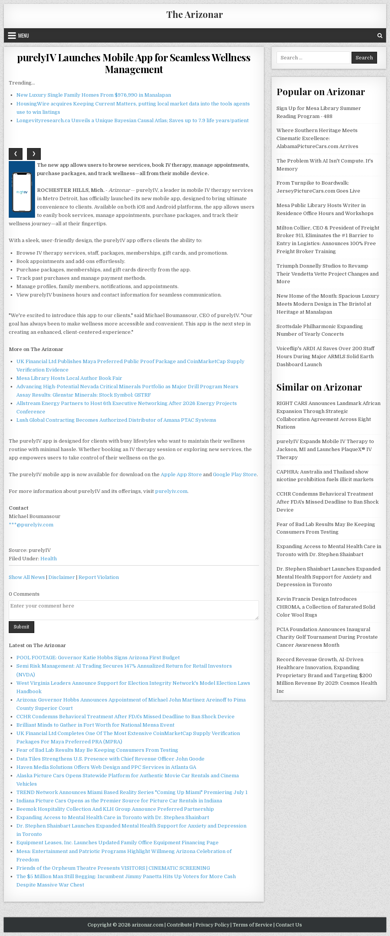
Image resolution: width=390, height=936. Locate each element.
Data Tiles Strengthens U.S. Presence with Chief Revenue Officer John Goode (110, 759)
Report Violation (98, 577)
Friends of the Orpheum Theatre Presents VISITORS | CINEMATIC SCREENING (113, 868)
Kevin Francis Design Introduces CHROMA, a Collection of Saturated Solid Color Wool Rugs (326, 607)
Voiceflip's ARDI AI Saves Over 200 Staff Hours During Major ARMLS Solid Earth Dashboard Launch (325, 356)
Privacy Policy (212, 925)
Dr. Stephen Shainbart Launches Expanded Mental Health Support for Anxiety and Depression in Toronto (328, 577)
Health (48, 558)
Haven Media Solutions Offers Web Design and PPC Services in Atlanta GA (106, 767)
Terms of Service (252, 925)
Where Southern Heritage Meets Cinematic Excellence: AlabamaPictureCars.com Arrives (317, 138)
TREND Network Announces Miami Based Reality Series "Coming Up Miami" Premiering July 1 (132, 792)
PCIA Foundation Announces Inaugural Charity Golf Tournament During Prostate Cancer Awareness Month (327, 637)
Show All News (27, 577)
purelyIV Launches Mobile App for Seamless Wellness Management (133, 63)
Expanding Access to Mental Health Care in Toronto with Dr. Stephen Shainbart (112, 817)
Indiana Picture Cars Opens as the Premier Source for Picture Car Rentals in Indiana (119, 801)
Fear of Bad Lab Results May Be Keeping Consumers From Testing (97, 750)
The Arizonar (194, 14)
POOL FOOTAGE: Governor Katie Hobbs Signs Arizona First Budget (98, 657)
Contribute (179, 925)
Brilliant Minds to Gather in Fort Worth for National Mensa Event (95, 725)
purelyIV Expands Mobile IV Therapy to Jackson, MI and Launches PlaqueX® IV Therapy (325, 449)
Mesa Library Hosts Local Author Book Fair (69, 378)
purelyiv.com (171, 491)
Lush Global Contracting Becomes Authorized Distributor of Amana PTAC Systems (116, 420)
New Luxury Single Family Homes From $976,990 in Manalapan (93, 95)
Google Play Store (235, 474)
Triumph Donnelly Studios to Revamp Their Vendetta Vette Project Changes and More (328, 274)
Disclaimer (61, 577)
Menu (23, 35)
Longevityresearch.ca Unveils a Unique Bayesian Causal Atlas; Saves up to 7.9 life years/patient (132, 120)
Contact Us (289, 925)
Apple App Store (181, 474)
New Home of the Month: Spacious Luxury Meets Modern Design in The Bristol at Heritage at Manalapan (328, 304)
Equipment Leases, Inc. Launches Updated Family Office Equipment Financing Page (117, 842)
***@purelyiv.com (31, 525)
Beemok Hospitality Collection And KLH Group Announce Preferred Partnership (115, 809)
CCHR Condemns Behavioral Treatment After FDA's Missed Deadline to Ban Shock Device (125, 716)
